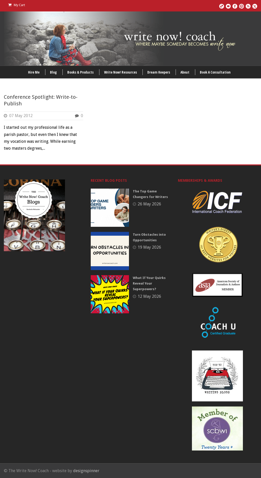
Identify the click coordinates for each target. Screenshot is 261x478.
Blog (53, 72)
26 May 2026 (149, 204)
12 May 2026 (149, 296)
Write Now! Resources (120, 72)
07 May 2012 (21, 115)
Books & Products (80, 72)
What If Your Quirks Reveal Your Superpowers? (149, 283)
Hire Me (34, 72)
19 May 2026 (149, 247)
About (184, 72)
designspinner (86, 470)
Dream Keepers (158, 72)
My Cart (16, 5)
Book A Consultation (215, 72)
